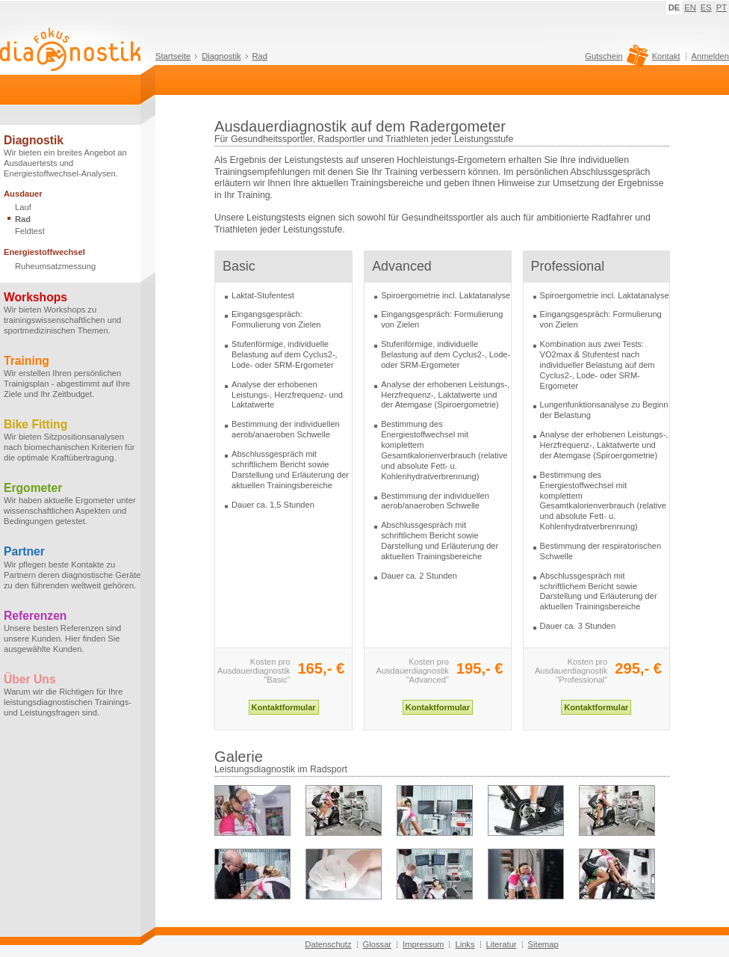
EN (690, 7)
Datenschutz (328, 944)
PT (721, 7)
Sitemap (543, 944)
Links (464, 944)
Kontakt (666, 56)
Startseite (172, 56)
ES (706, 7)
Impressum (423, 944)
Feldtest (30, 231)
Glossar (377, 944)
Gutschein (614, 59)
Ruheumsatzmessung (55, 266)
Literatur (501, 944)
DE (674, 7)
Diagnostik (221, 56)
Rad (260, 56)
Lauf (23, 207)
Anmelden (710, 56)
